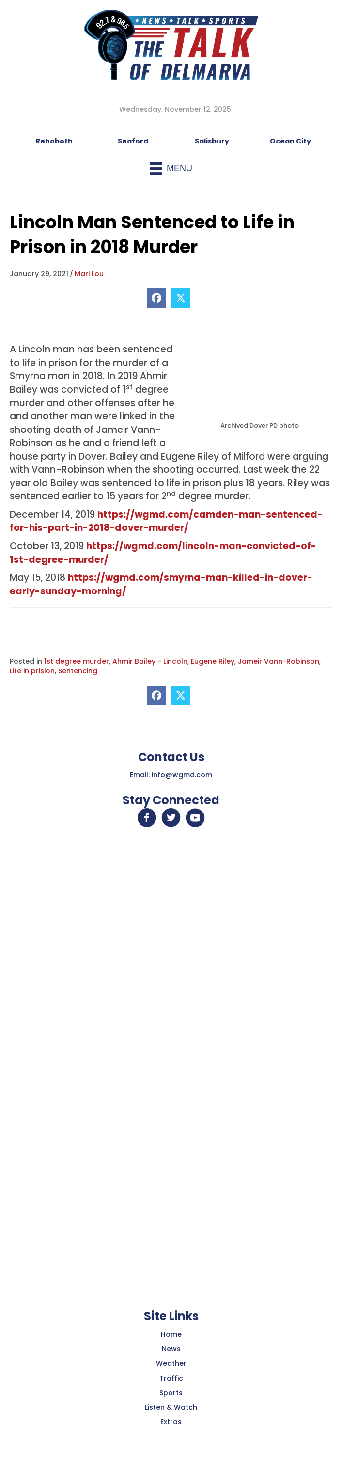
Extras (171, 1422)
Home (171, 1334)
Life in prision (32, 671)
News (171, 1349)
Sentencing (77, 671)
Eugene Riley (212, 661)
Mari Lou (89, 274)
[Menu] (171, 168)
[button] (147, 818)
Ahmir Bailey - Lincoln (149, 661)
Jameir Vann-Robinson (278, 661)
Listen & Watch (171, 1407)
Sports (171, 1393)
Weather (171, 1363)
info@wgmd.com (182, 775)
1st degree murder (76, 661)
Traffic (171, 1378)
